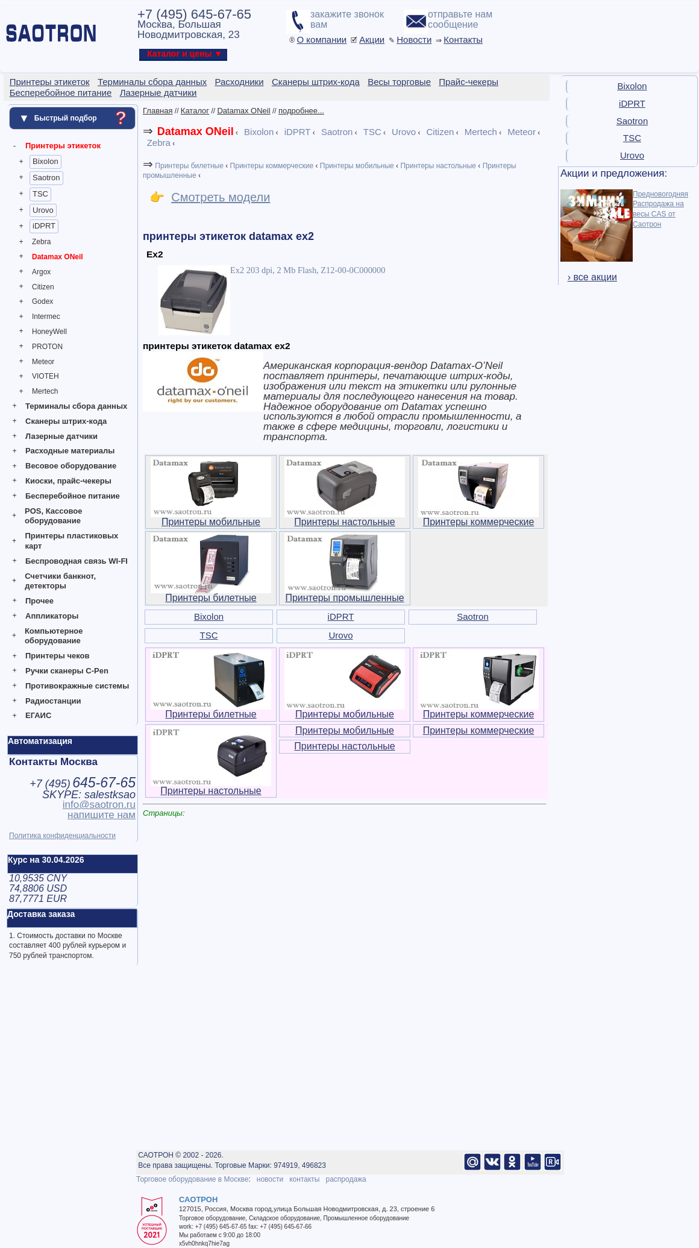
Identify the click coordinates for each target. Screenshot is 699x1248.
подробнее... (301, 110)
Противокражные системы (77, 685)
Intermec (46, 316)
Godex (42, 301)
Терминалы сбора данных (76, 406)
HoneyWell (49, 331)
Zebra (41, 242)
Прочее (39, 600)
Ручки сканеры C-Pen (66, 670)
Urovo (43, 210)
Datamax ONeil (57, 257)
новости (270, 1179)
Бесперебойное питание (72, 495)
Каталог (195, 110)
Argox (41, 272)
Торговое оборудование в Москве (192, 1179)
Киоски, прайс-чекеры (68, 480)
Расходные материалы (69, 450)
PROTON (47, 346)
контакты (304, 1179)
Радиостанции (53, 700)
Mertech (45, 391)
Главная (157, 110)
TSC (40, 193)
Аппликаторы (51, 615)
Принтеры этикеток (63, 145)
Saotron (46, 177)
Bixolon (45, 161)
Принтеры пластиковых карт (71, 540)
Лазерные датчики (61, 436)
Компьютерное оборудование (54, 636)
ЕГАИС (38, 715)
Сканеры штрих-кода (66, 421)
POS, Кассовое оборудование (53, 516)
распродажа (345, 1179)
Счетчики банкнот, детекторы (60, 581)
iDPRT (44, 225)
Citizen (43, 287)
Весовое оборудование (70, 465)
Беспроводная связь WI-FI (76, 561)
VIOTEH (45, 376)
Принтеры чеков (57, 655)
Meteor (43, 362)
